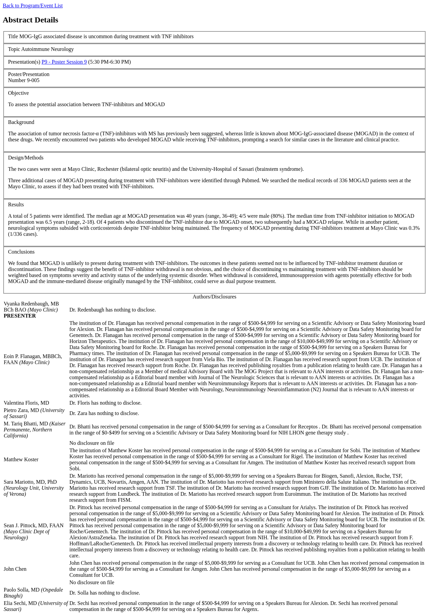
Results (16, 204)
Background (21, 122)
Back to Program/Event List (33, 5)
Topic (14, 49)
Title (13, 36)
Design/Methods (26, 157)
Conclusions (21, 252)
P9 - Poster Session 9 (64, 62)
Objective (18, 93)
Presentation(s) (24, 62)
